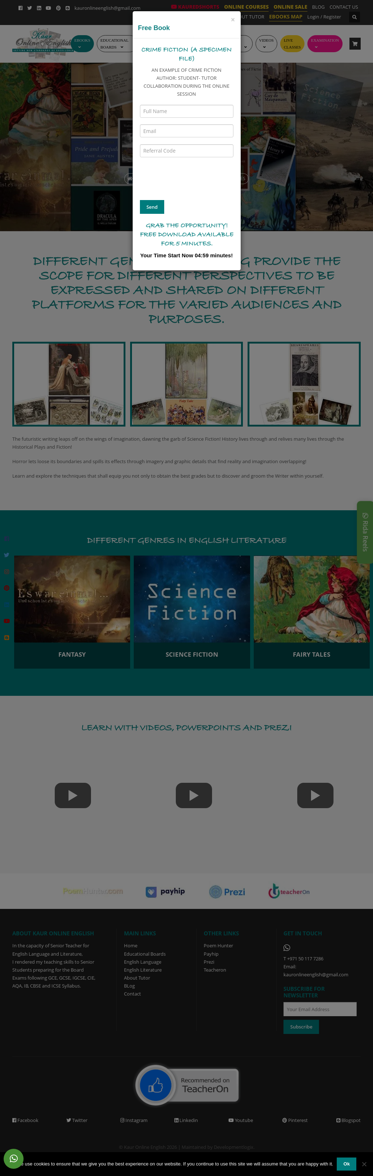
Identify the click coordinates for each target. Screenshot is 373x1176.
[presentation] (195, 178)
